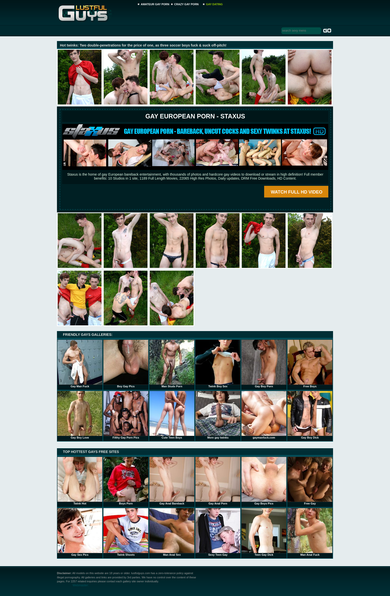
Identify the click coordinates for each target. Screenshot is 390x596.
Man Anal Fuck (310, 532)
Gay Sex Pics (79, 532)
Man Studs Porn (172, 364)
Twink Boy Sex (218, 364)
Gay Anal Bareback (172, 481)
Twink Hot (79, 481)
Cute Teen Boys (172, 415)
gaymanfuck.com (264, 415)
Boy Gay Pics (125, 364)
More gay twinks (218, 415)
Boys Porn (125, 481)
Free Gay (310, 481)
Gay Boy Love (79, 415)
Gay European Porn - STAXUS (195, 116)
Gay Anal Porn (218, 481)
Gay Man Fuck (79, 364)
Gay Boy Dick (310, 415)
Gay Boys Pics (264, 481)
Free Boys (310, 364)
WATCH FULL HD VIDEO (296, 192)
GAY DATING (214, 4)
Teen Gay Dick (264, 532)
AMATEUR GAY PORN (155, 4)
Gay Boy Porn (264, 364)
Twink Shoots (125, 532)
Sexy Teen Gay (218, 532)
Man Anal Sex (172, 532)
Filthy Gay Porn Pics (125, 415)
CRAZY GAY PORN (186, 4)
